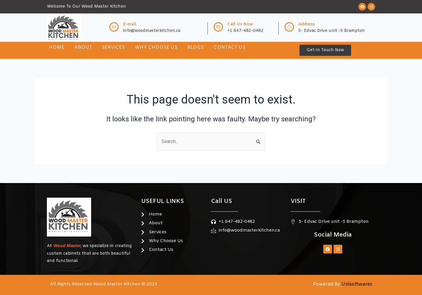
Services (113, 47)
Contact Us (230, 47)
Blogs (196, 47)
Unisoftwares (356, 284)
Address (306, 24)
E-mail (129, 24)
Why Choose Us (156, 47)
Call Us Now (240, 24)
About (83, 47)
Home (56, 47)
